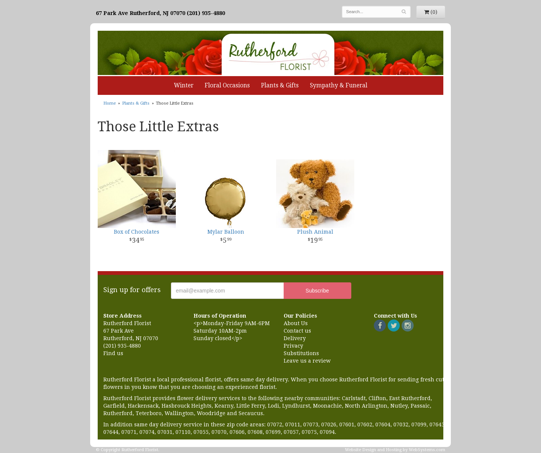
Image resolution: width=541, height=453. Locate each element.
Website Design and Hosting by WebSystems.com (395, 449)
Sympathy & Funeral (338, 85)
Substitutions (301, 353)
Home (109, 103)
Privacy (293, 346)
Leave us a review (307, 361)
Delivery (295, 338)
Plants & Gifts (280, 85)
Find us (113, 353)
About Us (296, 323)
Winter (183, 85)
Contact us (297, 331)
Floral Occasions (227, 85)
